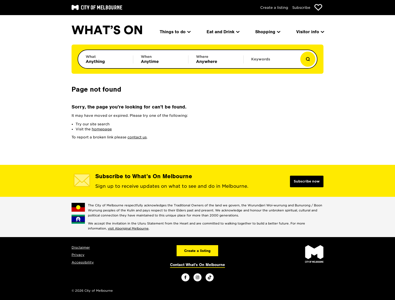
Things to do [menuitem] (175, 31)
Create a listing (274, 8)
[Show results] (307, 59)
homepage (102, 129)
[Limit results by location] (215, 59)
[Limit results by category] (105, 59)
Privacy (78, 255)
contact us (137, 137)
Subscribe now (307, 181)
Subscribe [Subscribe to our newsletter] (301, 8)
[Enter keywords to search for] (271, 61)
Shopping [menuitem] (267, 31)
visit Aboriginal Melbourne (128, 228)
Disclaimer (81, 247)
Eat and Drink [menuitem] (223, 31)
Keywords (260, 59)
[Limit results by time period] (160, 59)
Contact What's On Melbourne (197, 264)
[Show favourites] (318, 7)
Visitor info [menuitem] (309, 31)
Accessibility (83, 262)
